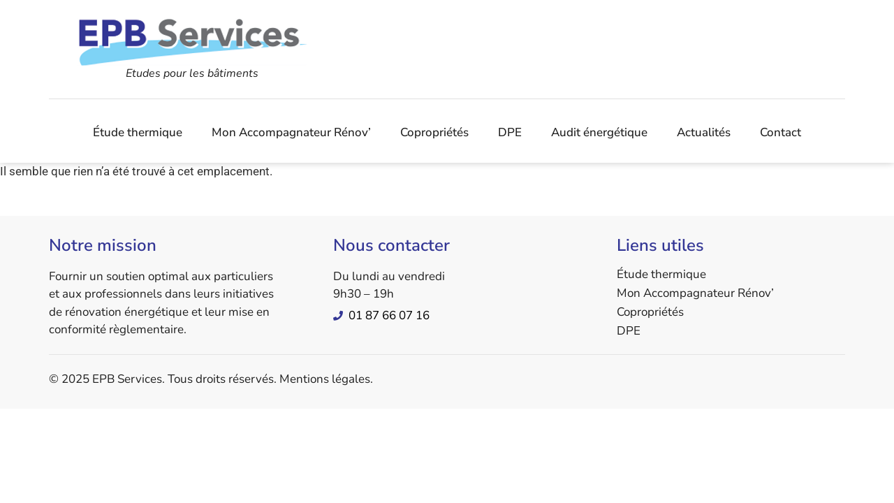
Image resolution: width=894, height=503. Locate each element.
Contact (780, 132)
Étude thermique (137, 132)
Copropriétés (434, 132)
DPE (510, 132)
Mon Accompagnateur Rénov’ (291, 132)
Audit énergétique (599, 132)
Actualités (704, 132)
